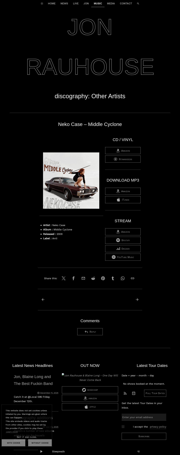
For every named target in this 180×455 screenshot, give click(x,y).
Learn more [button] (12, 432)
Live (75, 3)
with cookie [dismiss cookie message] (13, 442)
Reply (90, 332)
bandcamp (90, 390)
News (64, 3)
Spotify (123, 240)
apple (90, 407)
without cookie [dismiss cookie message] (40, 442)
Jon (86, 3)
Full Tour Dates (155, 393)
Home (51, 3)
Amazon (123, 151)
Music (98, 3)
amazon (90, 398)
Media (111, 3)
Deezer (123, 249)
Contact (126, 3)
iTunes (123, 200)
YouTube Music (123, 257)
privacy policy (158, 426)
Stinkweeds (123, 159)
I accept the (149, 426)
